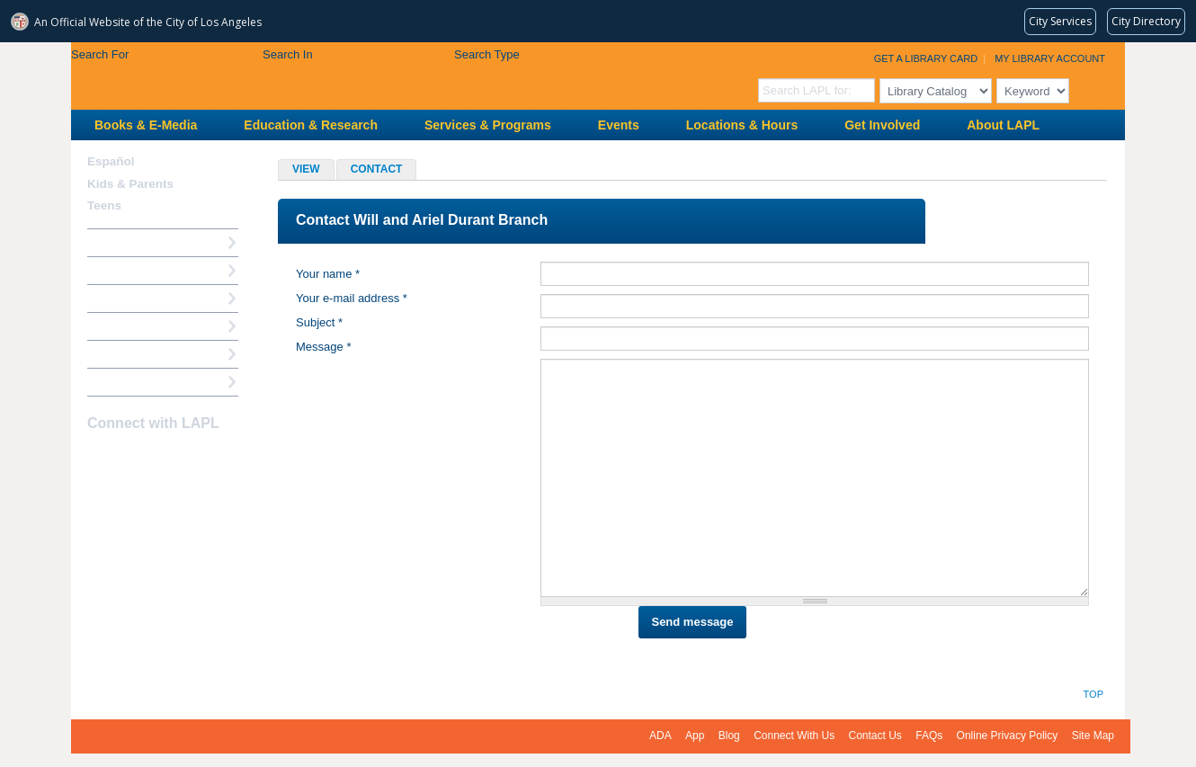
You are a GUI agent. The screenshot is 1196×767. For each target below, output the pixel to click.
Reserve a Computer (144, 298)
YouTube (161, 458)
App (694, 735)
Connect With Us (794, 735)
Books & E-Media (145, 125)
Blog (729, 735)
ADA (660, 735)
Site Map (1093, 735)
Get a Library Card (926, 58)
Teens (104, 205)
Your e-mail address (351, 298)
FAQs (928, 735)
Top (1093, 694)
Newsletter (193, 458)
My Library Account (1050, 58)
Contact (384, 170)
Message (323, 346)
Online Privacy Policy (1007, 735)
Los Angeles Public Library (292, 74)
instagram (130, 458)
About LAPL (1003, 125)
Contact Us (875, 735)
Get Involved (882, 125)
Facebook (99, 458)
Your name (328, 274)
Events (618, 125)
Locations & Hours (742, 125)
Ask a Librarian (129, 326)
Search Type (487, 54)
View (306, 169)
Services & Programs (487, 125)
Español (111, 161)
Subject (319, 322)
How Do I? (116, 242)
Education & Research (311, 125)
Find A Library (126, 381)
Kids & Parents (130, 184)
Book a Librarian (133, 354)
